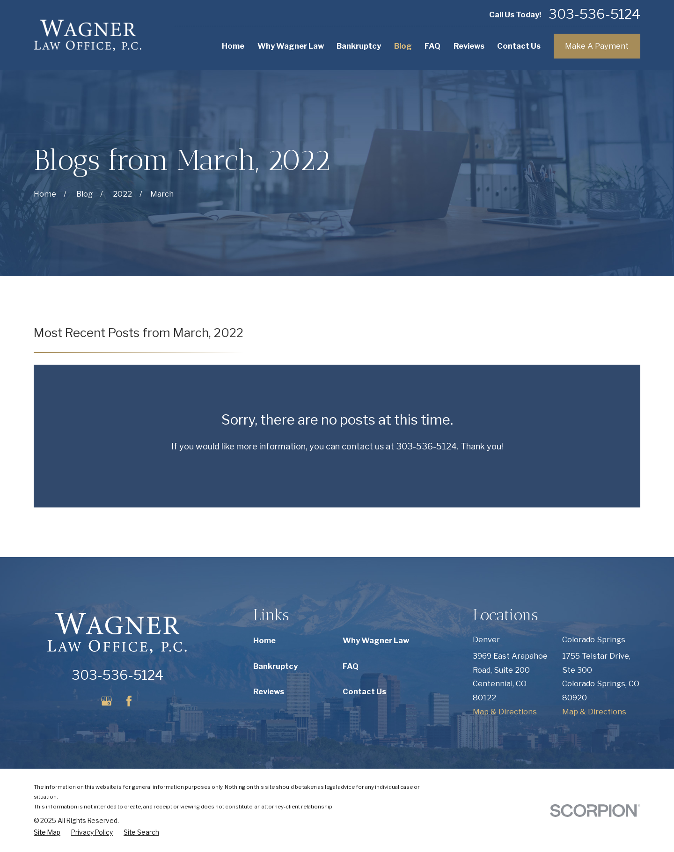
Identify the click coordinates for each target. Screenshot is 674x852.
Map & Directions (505, 711)
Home (264, 640)
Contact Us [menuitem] (519, 46)
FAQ (351, 666)
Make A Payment (597, 46)
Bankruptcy (275, 666)
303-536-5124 (594, 14)
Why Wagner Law (376, 640)
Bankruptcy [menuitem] (359, 46)
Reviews (268, 691)
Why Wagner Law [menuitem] (290, 46)
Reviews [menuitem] (469, 46)
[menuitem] (47, 832)
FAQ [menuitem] (432, 46)
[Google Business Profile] (106, 701)
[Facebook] (129, 701)
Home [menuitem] (233, 46)
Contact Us (364, 691)
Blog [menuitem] (403, 46)
